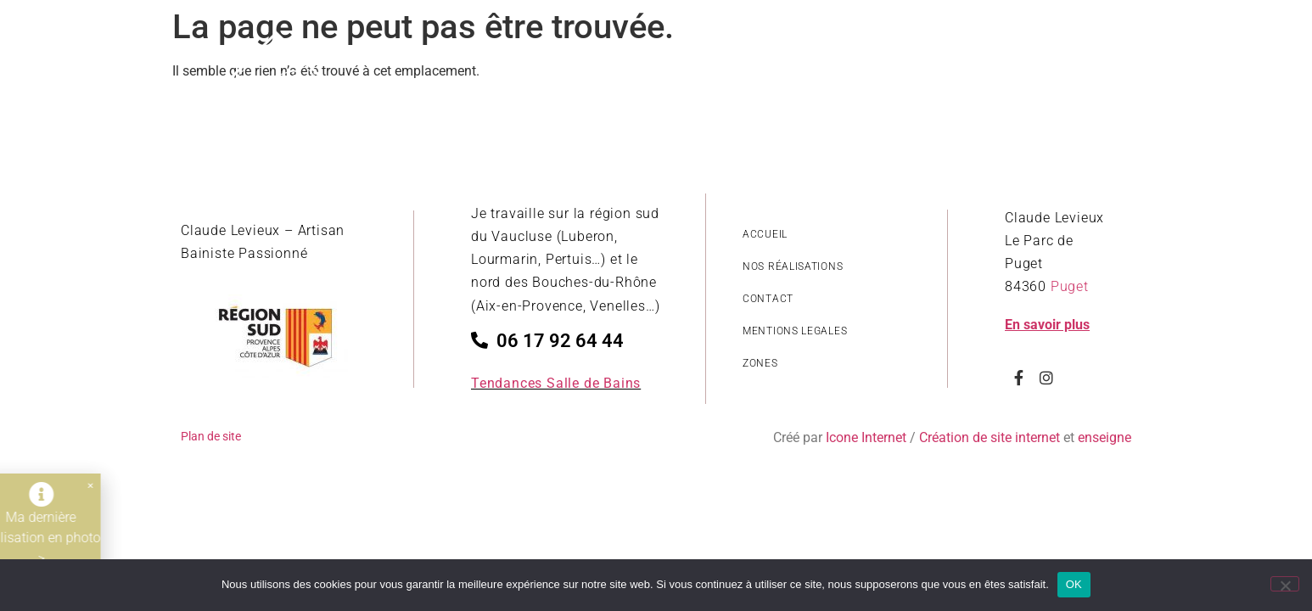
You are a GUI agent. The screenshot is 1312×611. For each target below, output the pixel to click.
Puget (1070, 286)
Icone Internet (866, 437)
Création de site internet (989, 437)
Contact (1091, 80)
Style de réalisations (612, 80)
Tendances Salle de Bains (556, 383)
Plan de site (211, 436)
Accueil (488, 80)
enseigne (1104, 437)
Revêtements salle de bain (802, 80)
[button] (76, 485)
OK (1074, 584)
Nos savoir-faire (978, 80)
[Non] (1284, 583)
